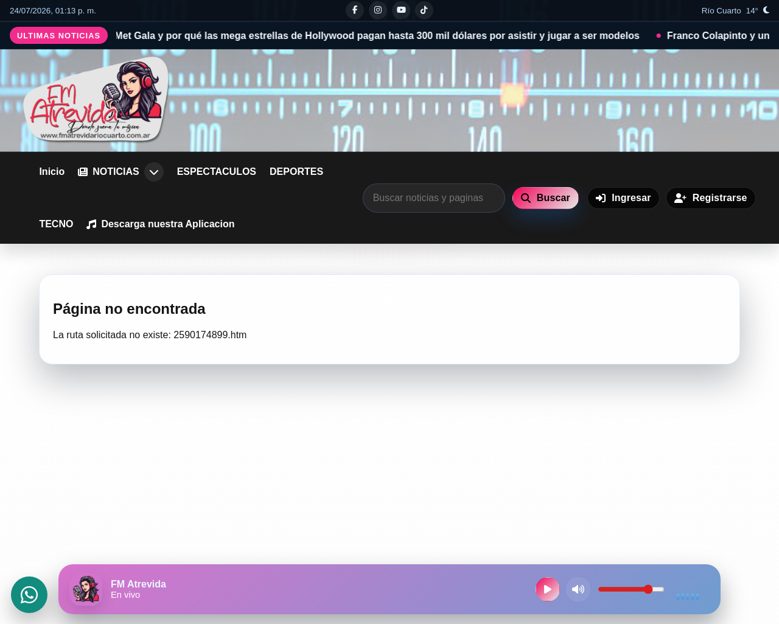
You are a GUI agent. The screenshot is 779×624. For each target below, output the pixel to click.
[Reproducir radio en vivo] (548, 589)
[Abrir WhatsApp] (29, 594)
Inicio (52, 171)
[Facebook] (355, 10)
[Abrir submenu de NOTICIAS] (154, 172)
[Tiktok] (424, 10)
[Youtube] (401, 10)
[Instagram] (378, 10)
